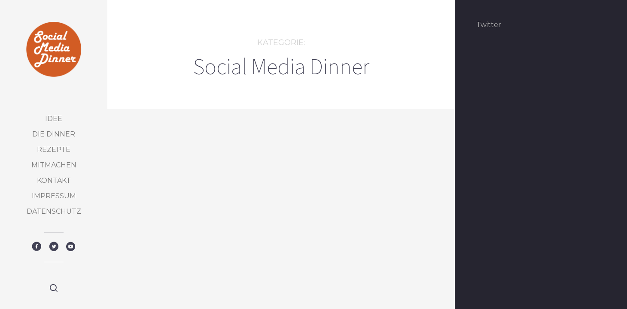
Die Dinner (53, 134)
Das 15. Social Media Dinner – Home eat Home (183, 250)
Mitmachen (53, 165)
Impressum (54, 196)
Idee (53, 119)
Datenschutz (54, 211)
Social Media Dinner (179, 219)
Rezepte (53, 149)
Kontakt (54, 180)
